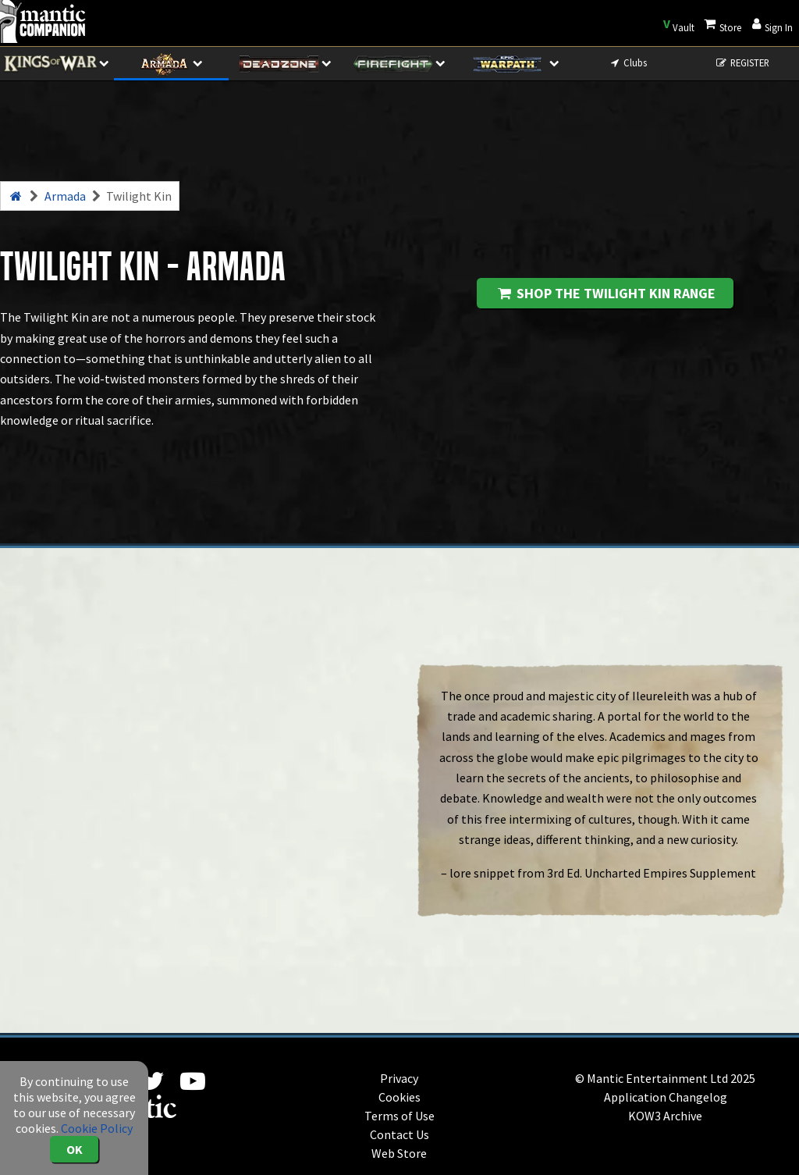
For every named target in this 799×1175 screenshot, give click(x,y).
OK (74, 1149)
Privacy (399, 1078)
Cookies (399, 1097)
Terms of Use (399, 1115)
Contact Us (399, 1134)
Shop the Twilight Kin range (605, 293)
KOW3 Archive (665, 1115)
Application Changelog (665, 1097)
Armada (65, 196)
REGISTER (742, 62)
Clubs (628, 62)
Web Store (399, 1153)
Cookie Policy (97, 1128)
